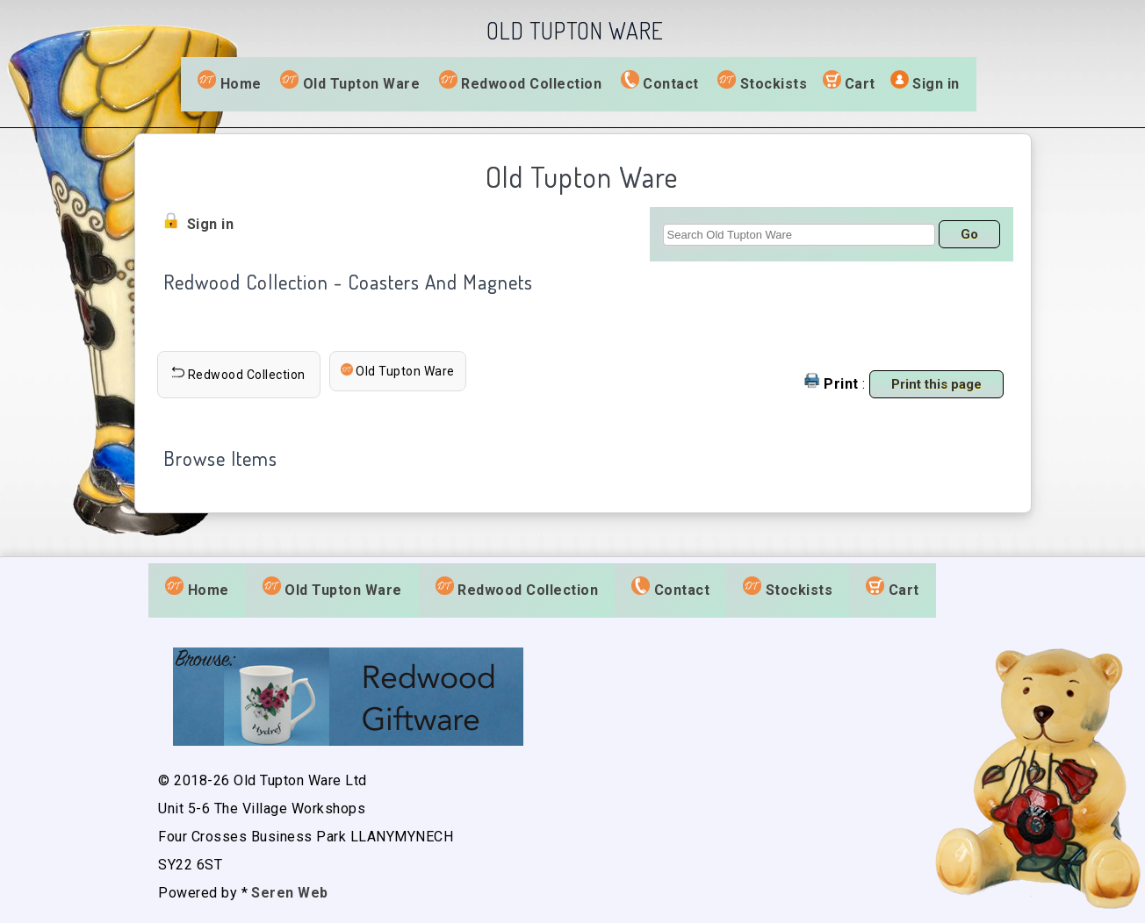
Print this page (936, 384)
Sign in (936, 83)
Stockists (762, 82)
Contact (660, 82)
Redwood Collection (520, 82)
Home (230, 82)
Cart (860, 83)
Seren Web (289, 892)
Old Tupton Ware (350, 82)
